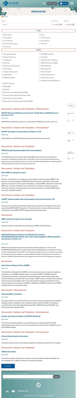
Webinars (44, 44)
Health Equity (7, 75)
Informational (7, 38)
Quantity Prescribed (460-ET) (50, 81)
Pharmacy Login (52, 3)
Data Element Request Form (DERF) (15, 265)
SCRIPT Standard (8, 83)
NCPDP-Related (46, 66)
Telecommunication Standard (12, 98)
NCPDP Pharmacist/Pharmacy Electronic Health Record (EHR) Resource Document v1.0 (30, 114)
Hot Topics (44, 57)
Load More (8, 366)
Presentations (45, 41)
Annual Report (8, 41)
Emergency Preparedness (11, 66)
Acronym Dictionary (9, 54)
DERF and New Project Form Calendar (16, 219)
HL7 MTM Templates (47, 54)
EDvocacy (6, 63)
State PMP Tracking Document (13, 173)
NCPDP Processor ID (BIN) (49, 63)
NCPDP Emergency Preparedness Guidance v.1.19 (21, 132)
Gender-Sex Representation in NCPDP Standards (20, 316)
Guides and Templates (10, 44)
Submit (56, 377)
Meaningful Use (46, 69)
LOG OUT (51, 395)
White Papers (7, 35)
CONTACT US (23, 391)
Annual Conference (9, 57)
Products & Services (47, 78)
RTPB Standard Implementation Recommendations (21, 150)
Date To (66, 21)
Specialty (6, 89)
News (43, 35)
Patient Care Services (48, 75)
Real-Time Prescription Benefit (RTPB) (15, 92)
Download (4, 118)
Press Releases (46, 38)
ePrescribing (7, 69)
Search (3, 21)
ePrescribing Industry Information (14, 336)
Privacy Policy (43, 395)
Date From (54, 21)
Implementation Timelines (49, 60)
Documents (7, 47)
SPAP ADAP (7, 86)
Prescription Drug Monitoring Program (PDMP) (18, 101)
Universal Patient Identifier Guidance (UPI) (16, 95)
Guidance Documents (10, 72)
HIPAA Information (9, 78)
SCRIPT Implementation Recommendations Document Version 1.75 (28, 199)
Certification (7, 60)
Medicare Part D (46, 72)
